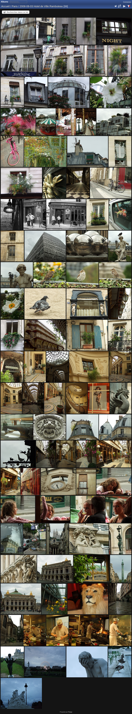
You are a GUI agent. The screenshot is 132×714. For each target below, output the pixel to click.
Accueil (5, 6)
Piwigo (70, 712)
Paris (15, 6)
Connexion (127, 2)
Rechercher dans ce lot (17, 12)
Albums (4, 2)
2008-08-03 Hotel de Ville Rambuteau (41, 6)
